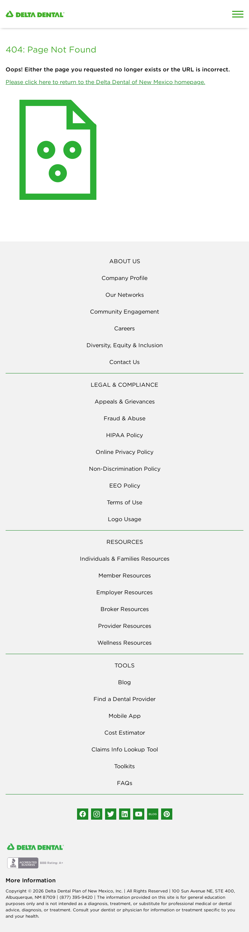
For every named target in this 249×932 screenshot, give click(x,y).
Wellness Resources (124, 642)
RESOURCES (124, 541)
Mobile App (125, 715)
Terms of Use (124, 502)
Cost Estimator (124, 732)
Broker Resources (125, 608)
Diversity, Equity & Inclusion (125, 345)
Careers (124, 328)
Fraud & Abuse (124, 418)
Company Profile (124, 277)
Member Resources (124, 575)
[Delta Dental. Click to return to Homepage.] (93, 14)
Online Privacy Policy (124, 451)
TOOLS (124, 665)
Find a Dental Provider (124, 698)
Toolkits (124, 766)
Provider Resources (124, 625)
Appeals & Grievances (125, 401)
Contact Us (124, 361)
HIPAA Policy (124, 435)
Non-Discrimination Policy (124, 468)
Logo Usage (124, 519)
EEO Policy (124, 485)
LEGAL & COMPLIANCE (124, 384)
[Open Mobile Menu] (238, 14)
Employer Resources (124, 592)
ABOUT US (124, 261)
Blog (124, 682)
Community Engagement (124, 311)
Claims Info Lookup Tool (124, 749)
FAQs (124, 782)
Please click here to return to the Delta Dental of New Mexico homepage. (105, 81)
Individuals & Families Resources (125, 558)
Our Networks (124, 294)
